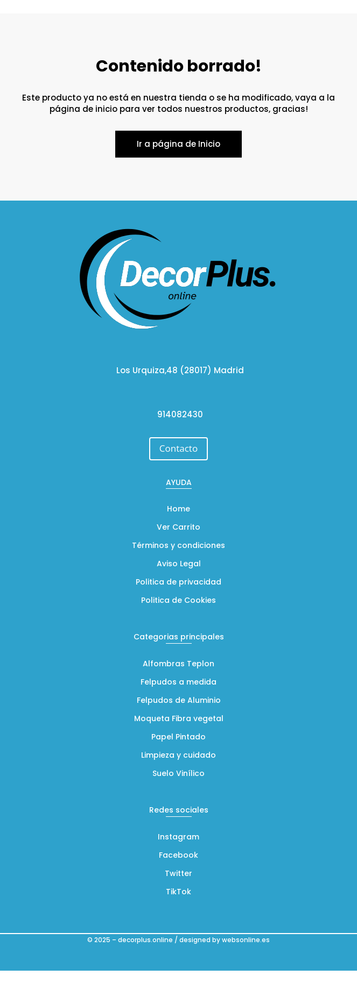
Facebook (178, 855)
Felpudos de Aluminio (179, 701)
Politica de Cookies (178, 601)
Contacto (178, 448)
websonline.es (246, 939)
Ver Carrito (178, 527)
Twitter (178, 874)
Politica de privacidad (178, 582)
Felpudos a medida (178, 682)
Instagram (178, 837)
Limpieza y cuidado (178, 755)
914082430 (180, 414)
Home (178, 509)
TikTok (178, 892)
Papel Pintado (178, 737)
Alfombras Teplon (178, 664)
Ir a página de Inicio (178, 143)
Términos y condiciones (178, 546)
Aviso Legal (179, 564)
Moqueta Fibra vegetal (178, 719)
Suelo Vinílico (178, 774)
